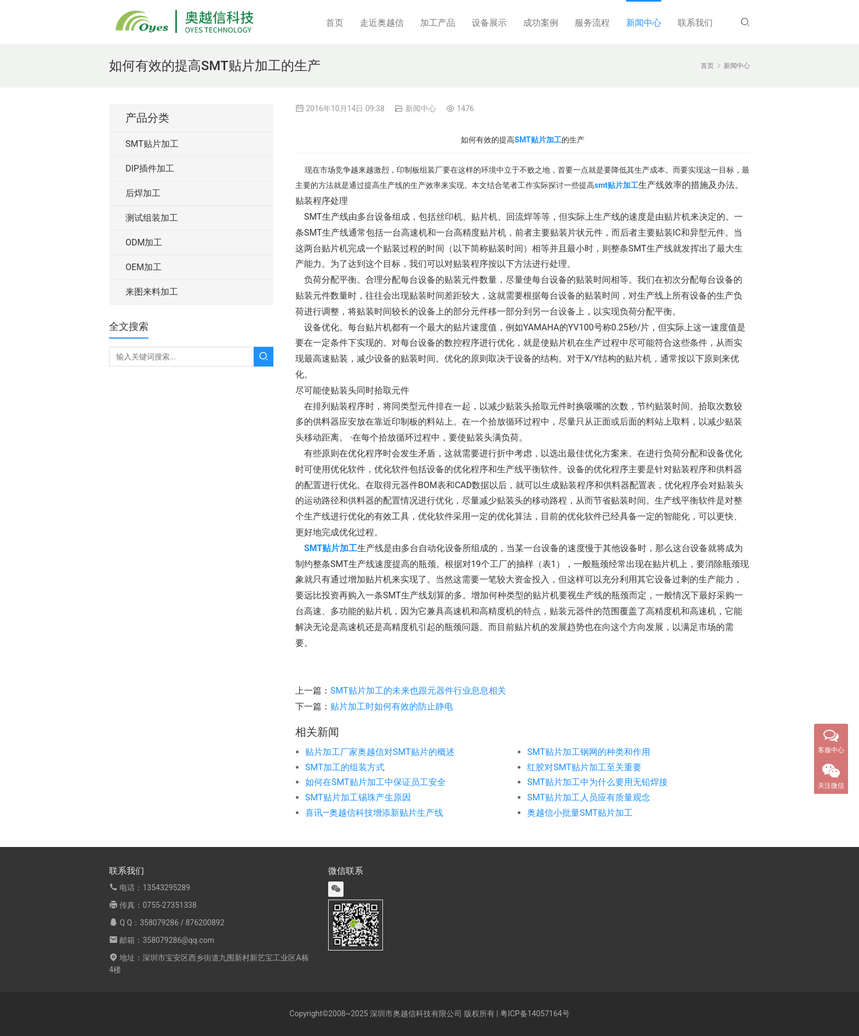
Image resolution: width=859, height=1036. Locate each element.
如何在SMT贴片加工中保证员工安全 (375, 782)
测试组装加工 (151, 218)
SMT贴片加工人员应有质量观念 (588, 797)
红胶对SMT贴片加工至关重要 (584, 767)
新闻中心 (643, 23)
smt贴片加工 (616, 185)
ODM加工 (143, 242)
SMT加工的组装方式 (345, 767)
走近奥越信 (382, 23)
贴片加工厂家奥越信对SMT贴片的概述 (380, 752)
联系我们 (695, 23)
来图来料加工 (151, 292)
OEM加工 (143, 267)
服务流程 (592, 23)
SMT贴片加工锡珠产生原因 (358, 797)
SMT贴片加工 (152, 144)
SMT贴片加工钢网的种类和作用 (588, 752)
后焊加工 (143, 193)
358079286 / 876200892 (182, 922)
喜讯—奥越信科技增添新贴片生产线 (374, 813)
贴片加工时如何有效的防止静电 (391, 706)
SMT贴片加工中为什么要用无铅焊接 (597, 782)
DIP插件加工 (149, 168)
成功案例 (540, 23)
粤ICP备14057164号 (535, 1013)
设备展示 (489, 23)
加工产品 (437, 23)
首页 (334, 23)
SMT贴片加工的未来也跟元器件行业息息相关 (418, 690)
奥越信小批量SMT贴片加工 (580, 813)
